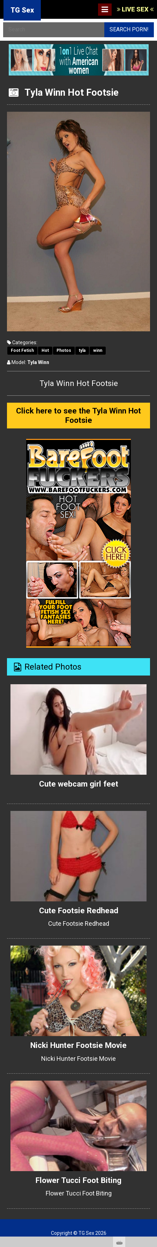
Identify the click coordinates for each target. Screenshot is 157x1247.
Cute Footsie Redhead (78, 910)
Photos (64, 350)
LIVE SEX (135, 9)
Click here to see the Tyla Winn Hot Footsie (78, 415)
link (151, 1138)
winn (97, 350)
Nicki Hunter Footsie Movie (78, 1045)
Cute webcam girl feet (78, 783)
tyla (82, 350)
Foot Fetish (22, 350)
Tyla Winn (38, 362)
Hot (45, 350)
